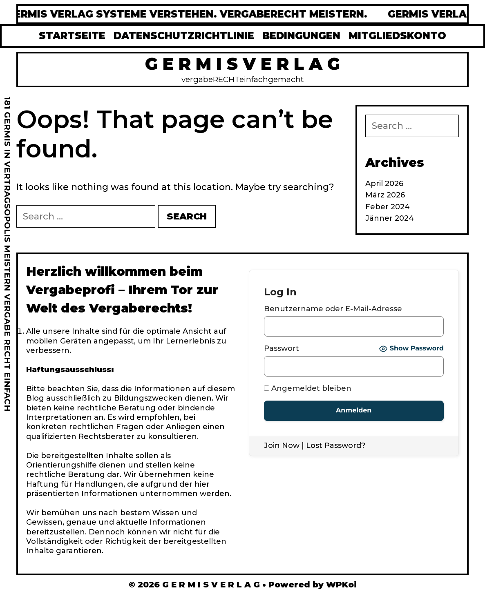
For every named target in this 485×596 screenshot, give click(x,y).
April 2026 (384, 183)
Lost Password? (335, 445)
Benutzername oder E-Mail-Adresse (333, 308)
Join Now (281, 445)
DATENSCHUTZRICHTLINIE (184, 36)
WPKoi (341, 584)
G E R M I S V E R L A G (242, 63)
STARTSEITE (72, 36)
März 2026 (385, 195)
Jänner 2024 (389, 218)
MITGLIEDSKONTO (397, 36)
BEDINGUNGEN (301, 36)
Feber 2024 (387, 206)
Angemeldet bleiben (307, 388)
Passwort (281, 348)
